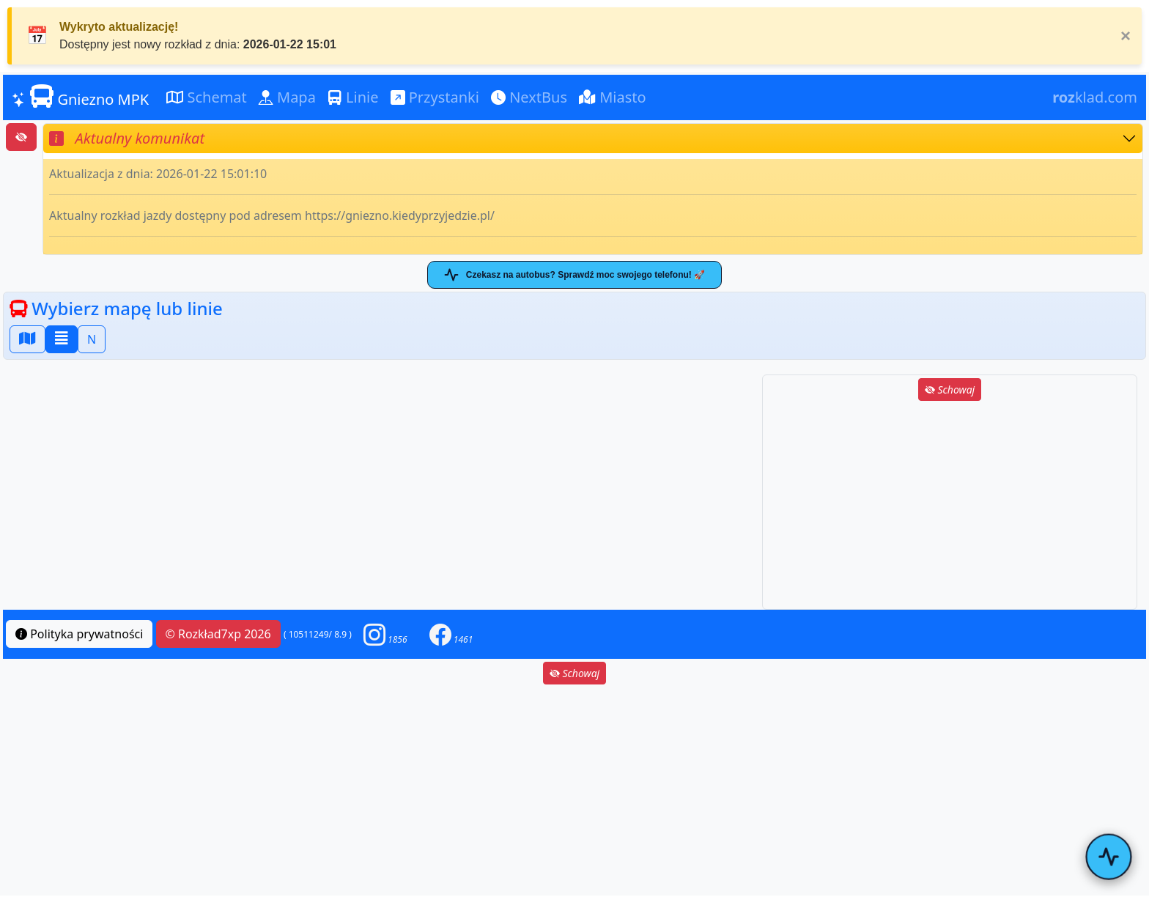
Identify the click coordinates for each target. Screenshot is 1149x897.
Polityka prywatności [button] (79, 634)
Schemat (206, 97)
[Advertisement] (950, 506)
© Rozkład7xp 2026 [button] (218, 634)
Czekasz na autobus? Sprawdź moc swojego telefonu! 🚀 (574, 274)
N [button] (91, 339)
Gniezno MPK (80, 96)
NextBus (529, 97)
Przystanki (435, 97)
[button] (385, 634)
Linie (353, 97)
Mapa (287, 97)
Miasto (612, 97)
